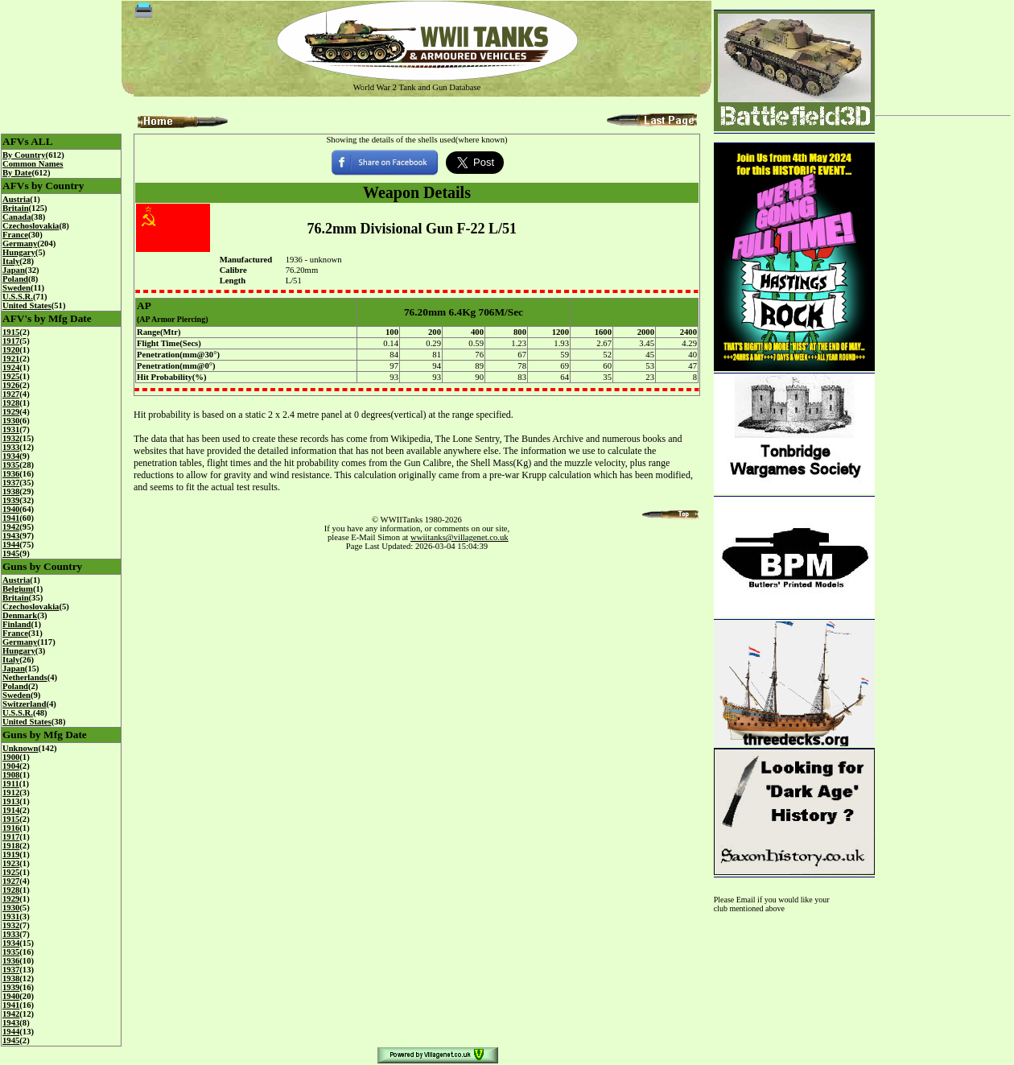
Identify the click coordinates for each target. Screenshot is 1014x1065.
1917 (10, 340)
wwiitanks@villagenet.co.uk (459, 537)
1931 (10, 429)
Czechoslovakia (30, 225)
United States (27, 305)
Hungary (18, 252)
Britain (15, 208)
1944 (10, 544)
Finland (16, 624)
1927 (10, 394)
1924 (10, 367)
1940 (10, 509)
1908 (10, 774)
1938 (10, 491)
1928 (10, 402)
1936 (10, 473)
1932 (10, 438)
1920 (10, 349)
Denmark (19, 615)
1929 (10, 411)
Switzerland (24, 704)
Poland (15, 279)
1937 (10, 482)
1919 (10, 854)
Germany (19, 243)
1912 (10, 792)
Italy (10, 261)
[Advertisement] (943, 52)
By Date (16, 172)
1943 (10, 535)
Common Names (32, 163)
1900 (10, 757)
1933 (10, 447)
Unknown (20, 748)
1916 (10, 828)
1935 (10, 464)
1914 (10, 810)
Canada (16, 217)
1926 (10, 385)
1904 (10, 766)
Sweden (16, 287)
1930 (10, 420)
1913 (10, 801)
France (15, 234)
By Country (24, 155)
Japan (13, 270)
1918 (10, 845)
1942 (10, 526)
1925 (10, 376)
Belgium (17, 588)
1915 (10, 332)
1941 (10, 518)
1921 (10, 358)
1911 (10, 783)
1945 (10, 553)
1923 (10, 863)
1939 (10, 500)
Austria (16, 199)
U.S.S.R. (17, 296)
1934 (10, 456)
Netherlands (24, 677)
